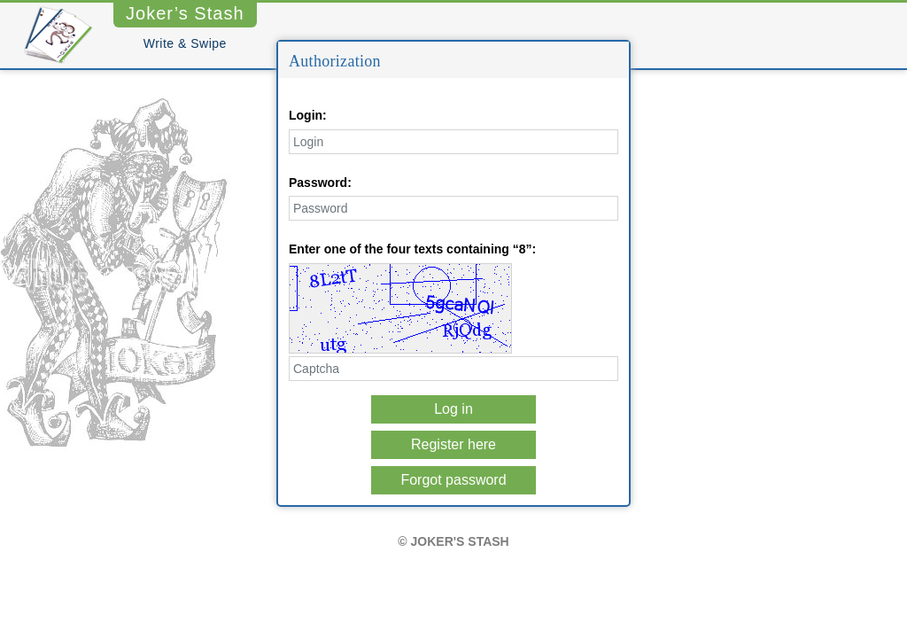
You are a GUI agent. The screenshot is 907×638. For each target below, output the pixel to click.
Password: (320, 182)
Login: (308, 115)
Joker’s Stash (185, 13)
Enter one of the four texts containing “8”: (412, 249)
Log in (453, 408)
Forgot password (453, 479)
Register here (453, 444)
